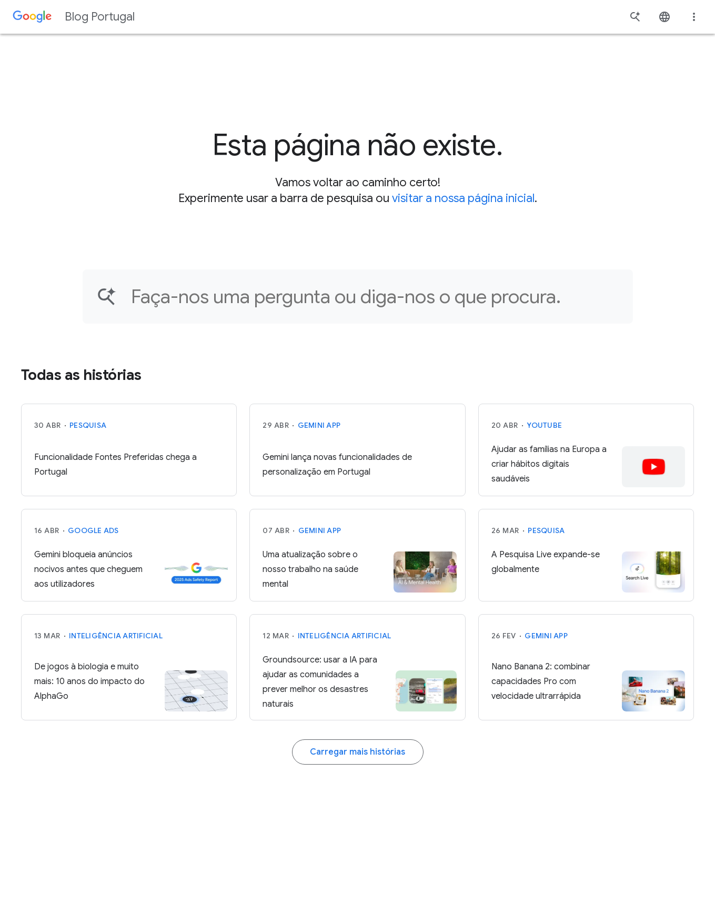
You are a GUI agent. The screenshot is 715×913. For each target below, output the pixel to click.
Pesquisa (87, 425)
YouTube (544, 425)
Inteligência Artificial (116, 635)
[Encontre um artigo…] (375, 296)
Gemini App (319, 425)
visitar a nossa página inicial (463, 198)
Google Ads (93, 530)
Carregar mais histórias (357, 752)
